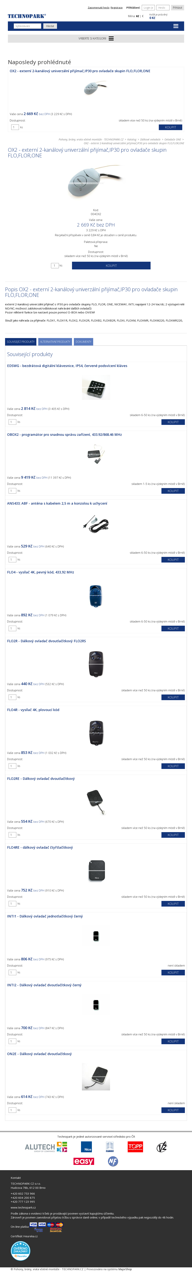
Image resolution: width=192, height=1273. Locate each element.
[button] (166, 16)
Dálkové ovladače (150, 139)
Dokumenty (83, 341)
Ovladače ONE (172, 139)
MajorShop (125, 1269)
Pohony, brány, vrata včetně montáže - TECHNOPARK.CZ (91, 139)
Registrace (117, 7)
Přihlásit (177, 7)
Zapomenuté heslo (99, 7)
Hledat (50, 26)
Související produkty (20, 341)
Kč (137, 16)
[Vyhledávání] (27, 26)
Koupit (170, 127)
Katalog (131, 139)
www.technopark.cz (23, 1207)
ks (21, 127)
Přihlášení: (133, 7)
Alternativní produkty (55, 341)
